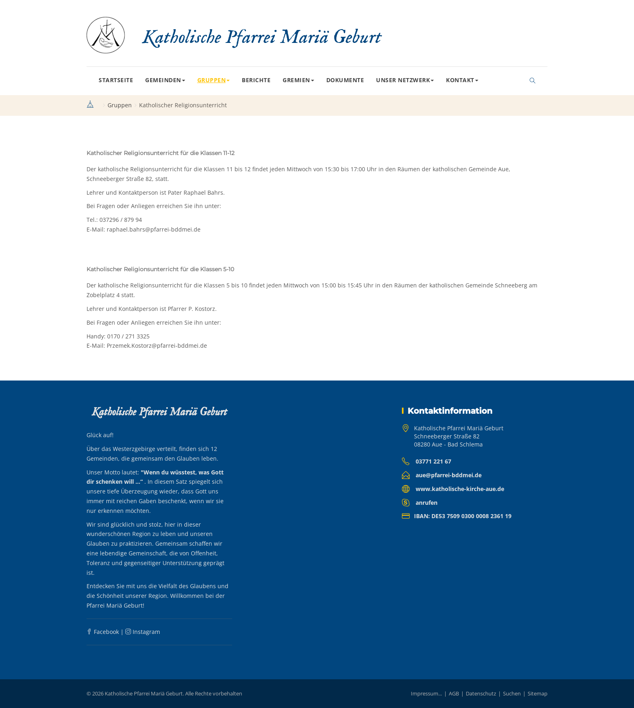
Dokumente (345, 80)
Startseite (116, 80)
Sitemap (537, 693)
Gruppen (213, 80)
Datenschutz (481, 693)
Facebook (103, 632)
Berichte (256, 80)
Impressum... (426, 693)
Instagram (142, 632)
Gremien (298, 80)
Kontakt (462, 80)
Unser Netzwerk (405, 80)
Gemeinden (165, 80)
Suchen (512, 693)
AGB (454, 693)
